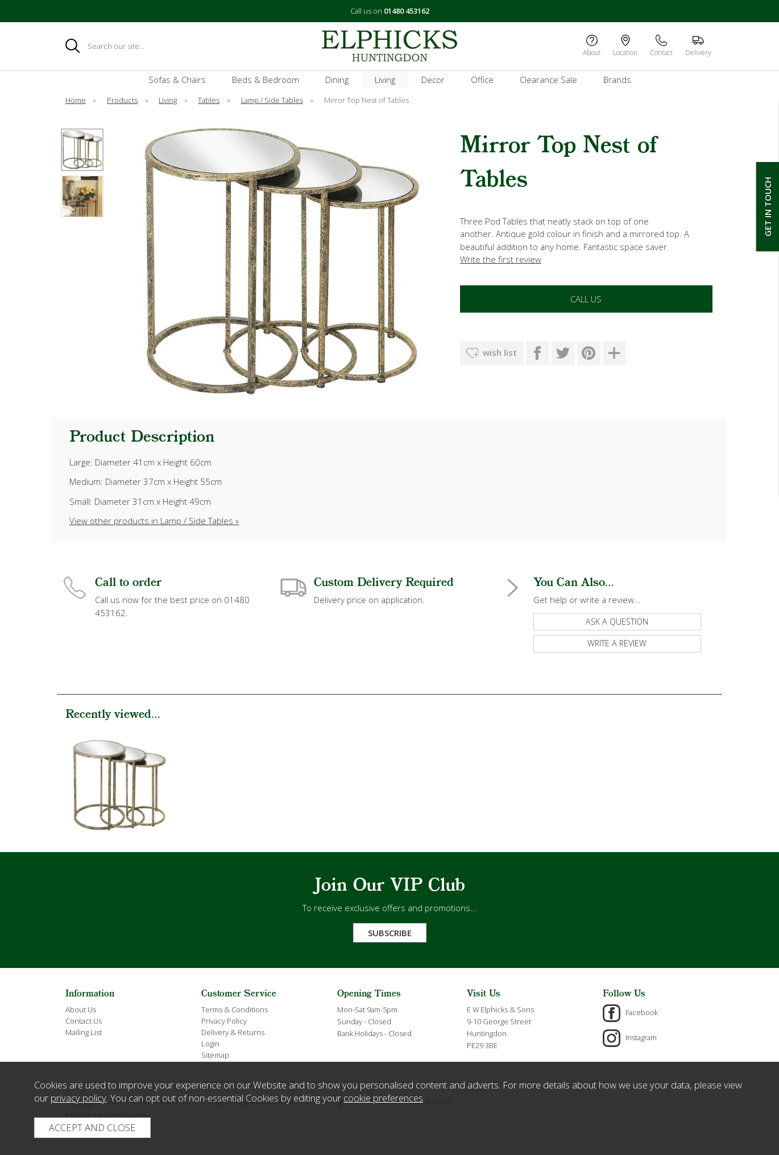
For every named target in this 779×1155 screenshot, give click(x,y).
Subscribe (390, 932)
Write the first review (500, 259)
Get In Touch (767, 206)
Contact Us (83, 1021)
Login (210, 1043)
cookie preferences (383, 1097)
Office (482, 79)
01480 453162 (406, 11)
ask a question (617, 621)
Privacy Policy (224, 1021)
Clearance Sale (548, 79)
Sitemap (215, 1055)
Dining (337, 79)
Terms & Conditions (234, 1009)
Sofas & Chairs (177, 79)
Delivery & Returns (232, 1032)
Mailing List (83, 1032)
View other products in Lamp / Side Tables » (154, 520)
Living (385, 79)
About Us (80, 1009)
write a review (617, 643)
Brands (617, 79)
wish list (500, 352)
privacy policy (78, 1097)
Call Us (586, 299)
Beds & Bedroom (265, 79)
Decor (433, 79)
